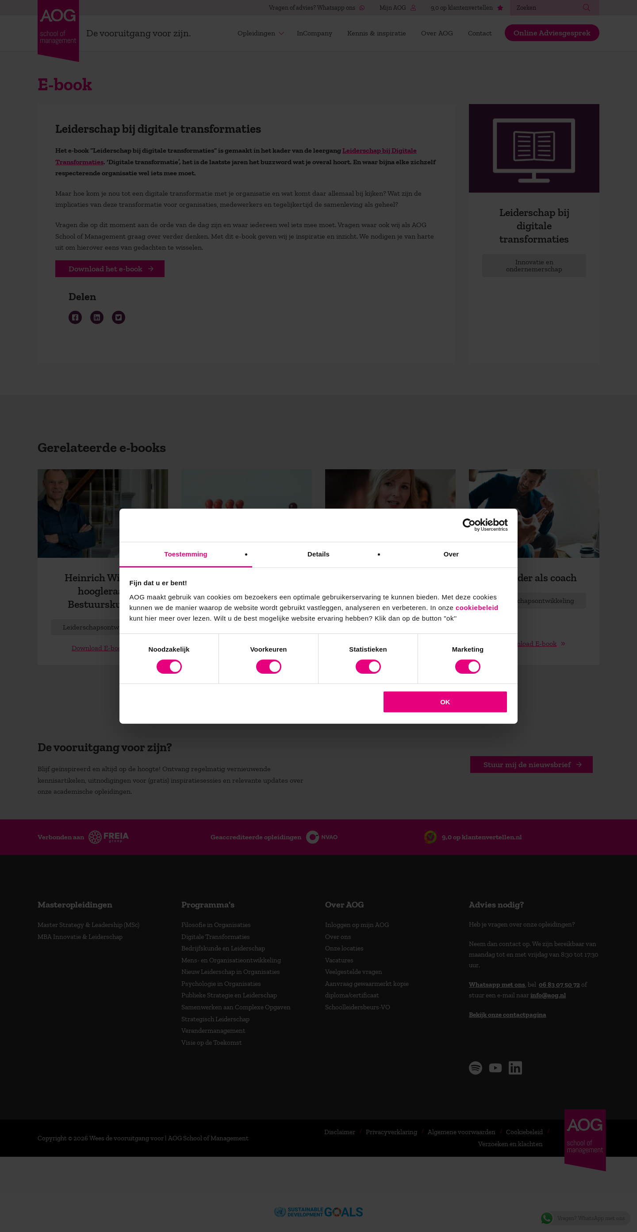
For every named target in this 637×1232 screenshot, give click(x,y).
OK (445, 702)
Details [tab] (318, 553)
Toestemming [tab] (185, 553)
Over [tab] (451, 553)
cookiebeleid (477, 607)
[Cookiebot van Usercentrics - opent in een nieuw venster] (469, 525)
